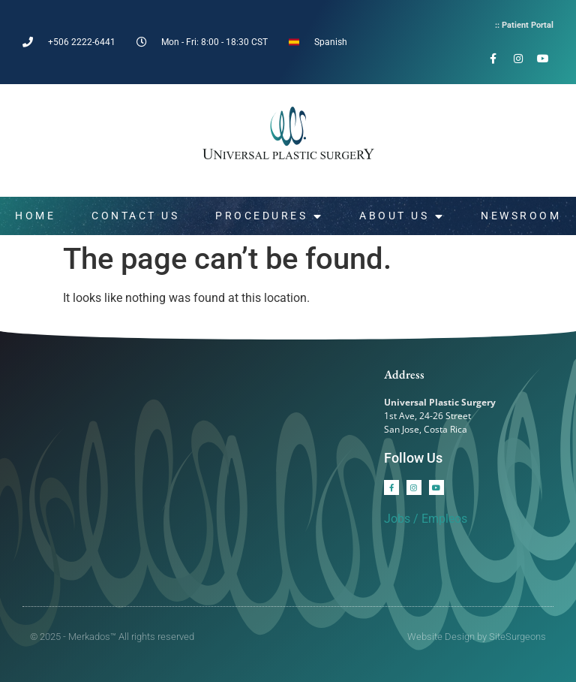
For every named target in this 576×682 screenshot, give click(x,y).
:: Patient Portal (524, 25)
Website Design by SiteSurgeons (476, 636)
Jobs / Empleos (425, 518)
